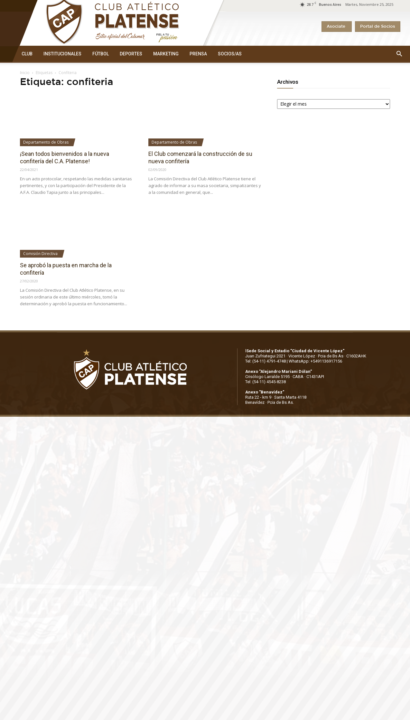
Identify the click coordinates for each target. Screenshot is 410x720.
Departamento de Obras (46, 142)
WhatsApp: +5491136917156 (315, 361)
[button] (399, 54)
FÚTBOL (100, 53)
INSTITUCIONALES (62, 53)
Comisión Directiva (40, 253)
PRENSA (198, 53)
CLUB (27, 53)
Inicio (25, 72)
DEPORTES (131, 53)
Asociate (337, 26)
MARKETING (166, 53)
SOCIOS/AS (230, 53)
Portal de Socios (377, 26)
